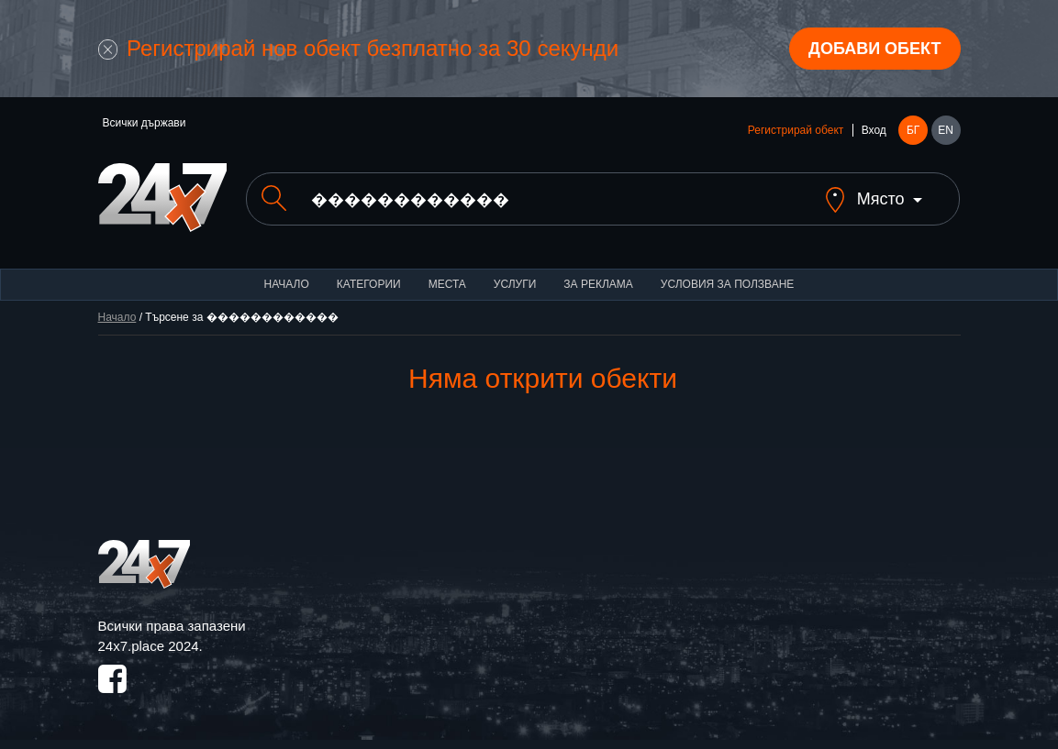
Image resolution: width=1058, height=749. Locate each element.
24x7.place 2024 (148, 646)
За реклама (597, 284)
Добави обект (874, 48)
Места (447, 284)
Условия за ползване (728, 284)
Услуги (515, 284)
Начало (286, 284)
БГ (913, 130)
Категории (369, 284)
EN (945, 130)
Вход (874, 130)
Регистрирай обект (795, 130)
